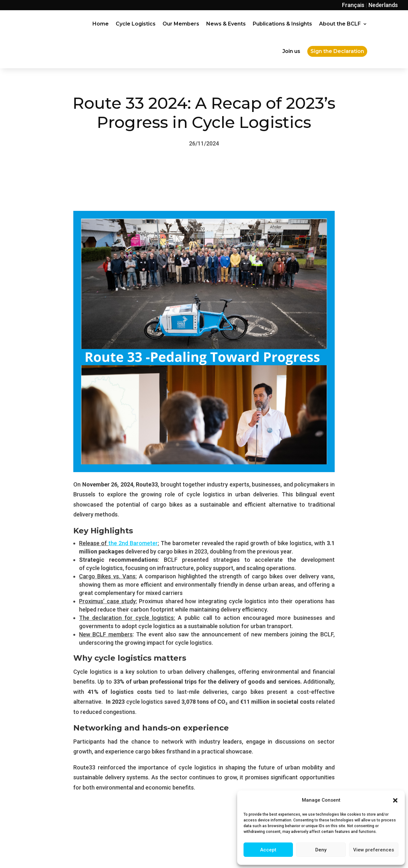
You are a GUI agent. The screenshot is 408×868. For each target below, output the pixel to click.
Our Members (181, 24)
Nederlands (383, 5)
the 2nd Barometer (133, 543)
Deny (320, 850)
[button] (395, 800)
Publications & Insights (282, 24)
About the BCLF (340, 24)
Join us (291, 51)
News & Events (226, 24)
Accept (268, 850)
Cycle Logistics (136, 24)
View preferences (373, 850)
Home (100, 24)
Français (353, 5)
